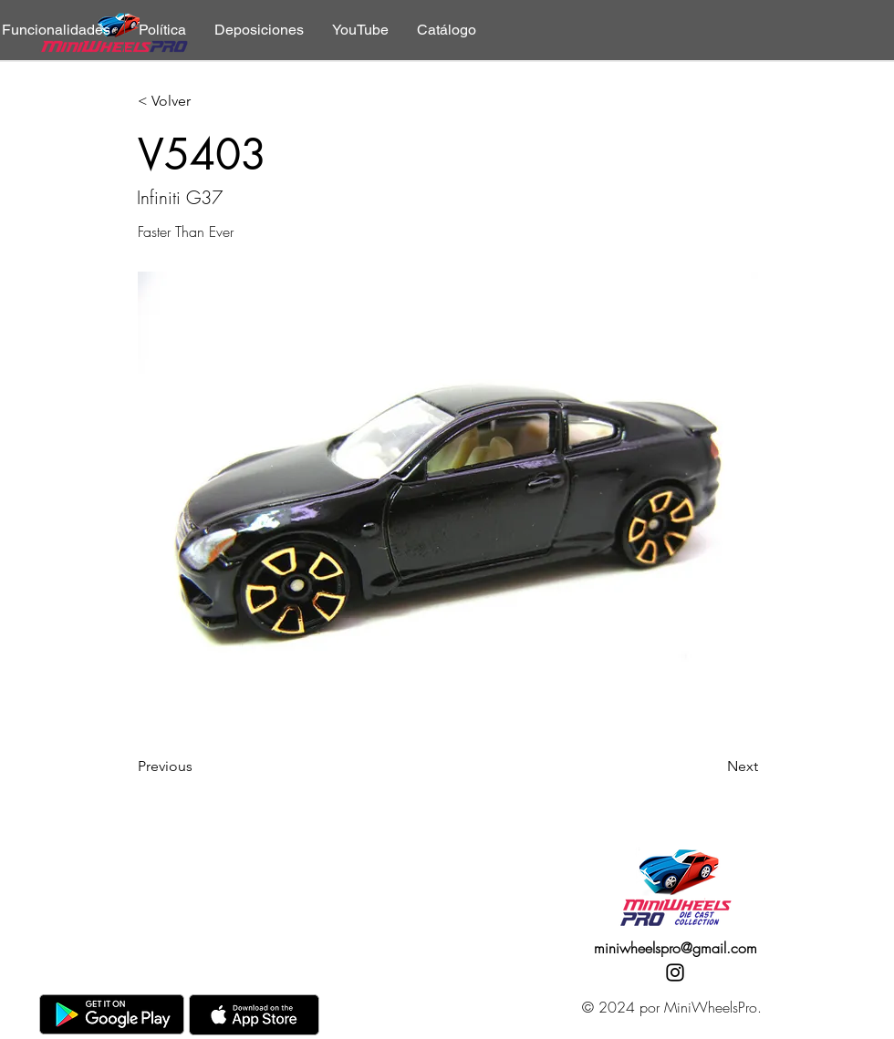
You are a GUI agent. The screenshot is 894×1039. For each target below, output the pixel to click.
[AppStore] (254, 1014)
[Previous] (198, 766)
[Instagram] (675, 972)
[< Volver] (198, 101)
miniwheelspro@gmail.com (675, 948)
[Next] (712, 766)
